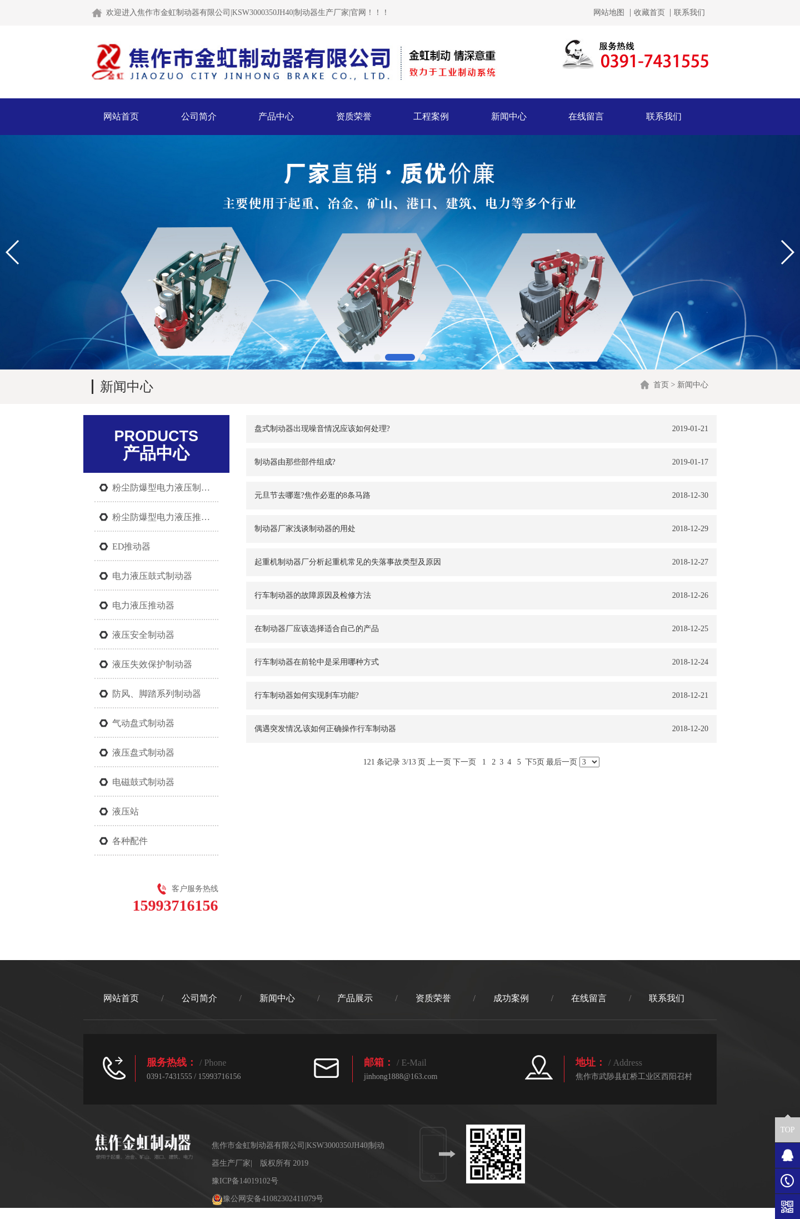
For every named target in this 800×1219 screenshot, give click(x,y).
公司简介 (199, 116)
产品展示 (355, 998)
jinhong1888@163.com (400, 1076)
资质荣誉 (354, 116)
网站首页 (121, 116)
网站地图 (608, 13)
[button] (377, 357)
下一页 (464, 762)
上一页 (439, 762)
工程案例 (431, 116)
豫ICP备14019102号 (245, 1181)
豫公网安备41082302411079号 (267, 1199)
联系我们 (689, 13)
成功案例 (511, 998)
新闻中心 (509, 116)
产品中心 (276, 116)
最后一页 (561, 762)
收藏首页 (649, 13)
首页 (661, 385)
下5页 (534, 762)
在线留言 (586, 116)
